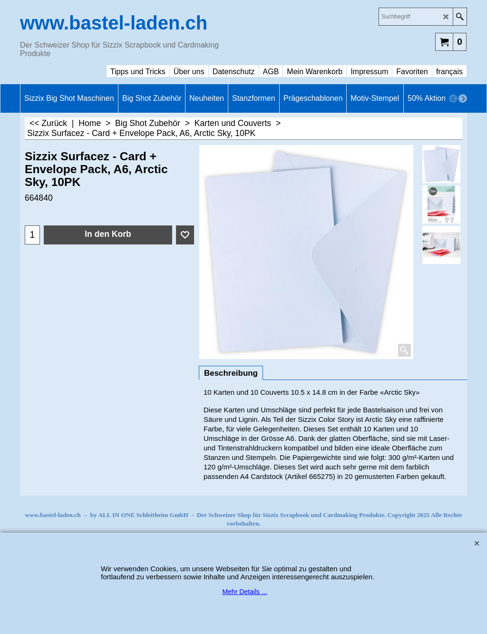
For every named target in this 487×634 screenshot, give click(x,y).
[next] (462, 98)
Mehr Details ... (244, 591)
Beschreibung (231, 373)
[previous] (453, 98)
